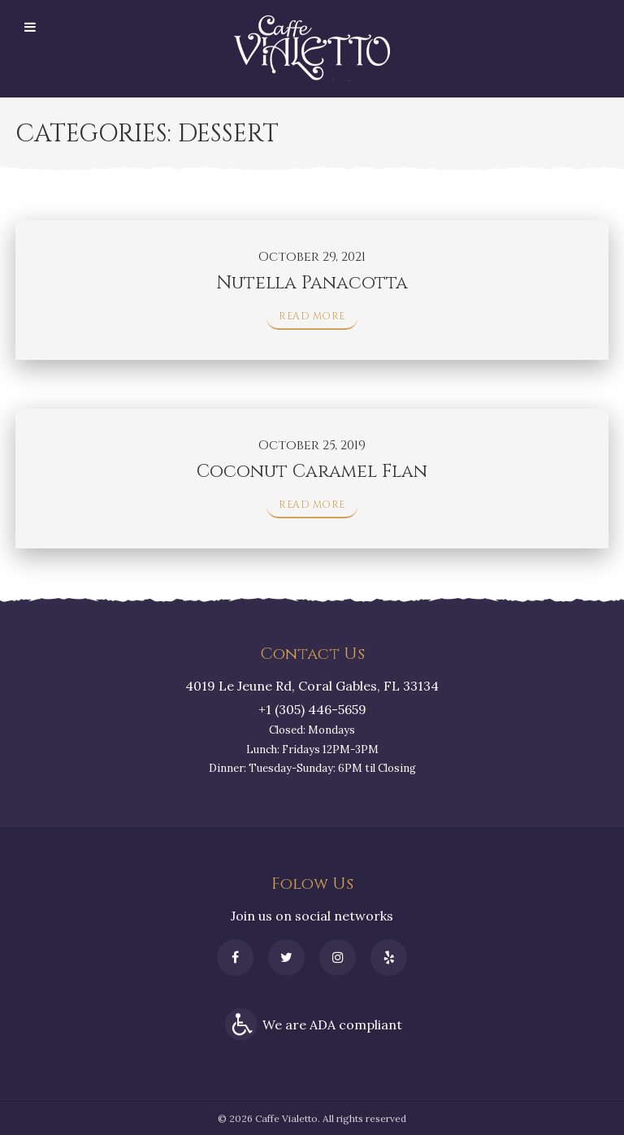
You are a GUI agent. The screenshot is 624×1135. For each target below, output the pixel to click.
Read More (312, 316)
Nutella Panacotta (312, 283)
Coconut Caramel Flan (312, 471)
